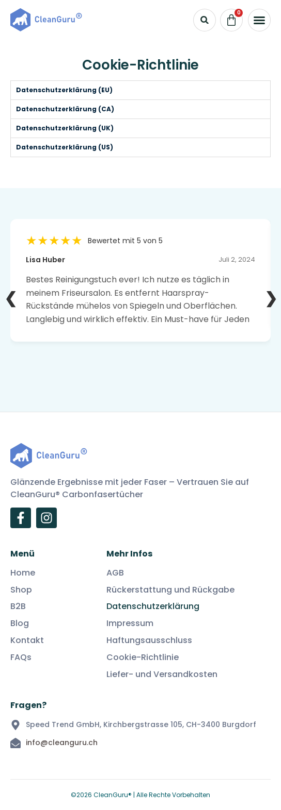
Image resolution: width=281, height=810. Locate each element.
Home (22, 573)
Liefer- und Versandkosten (161, 674)
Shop (21, 590)
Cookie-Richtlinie (142, 657)
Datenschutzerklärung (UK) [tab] (65, 128)
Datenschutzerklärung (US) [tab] (64, 147)
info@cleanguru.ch (62, 742)
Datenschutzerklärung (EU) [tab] (64, 90)
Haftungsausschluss (149, 640)
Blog (19, 623)
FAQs (21, 657)
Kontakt (27, 640)
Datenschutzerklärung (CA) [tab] (65, 109)
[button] (259, 20)
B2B (18, 606)
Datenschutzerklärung (152, 606)
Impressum (129, 623)
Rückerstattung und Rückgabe (170, 590)
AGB (115, 573)
